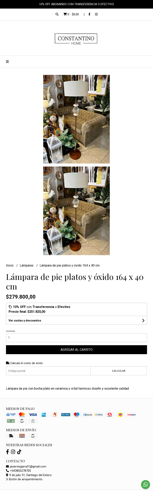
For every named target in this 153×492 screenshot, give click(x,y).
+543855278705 (18, 470)
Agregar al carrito (77, 350)
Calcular (118, 370)
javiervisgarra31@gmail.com (26, 466)
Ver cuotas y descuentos (25, 320)
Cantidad (10, 331)
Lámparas (27, 265)
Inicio (10, 265)
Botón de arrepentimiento (24, 479)
